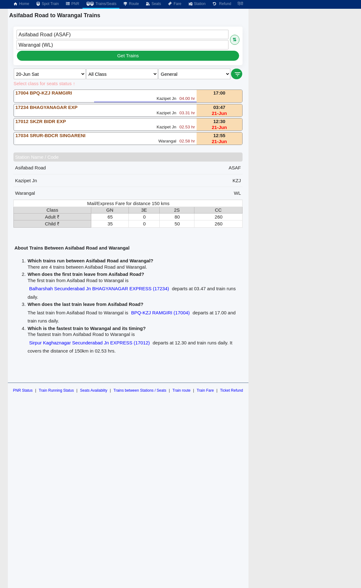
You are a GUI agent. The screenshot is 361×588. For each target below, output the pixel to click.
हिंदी (240, 4)
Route (131, 4)
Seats (153, 4)
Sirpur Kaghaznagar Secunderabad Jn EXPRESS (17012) (89, 342)
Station (196, 4)
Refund (221, 4)
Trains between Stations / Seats (139, 390)
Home (21, 4)
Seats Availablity (93, 390)
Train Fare (205, 390)
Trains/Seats (101, 4)
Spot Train (47, 4)
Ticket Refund (231, 390)
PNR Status (23, 390)
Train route (182, 390)
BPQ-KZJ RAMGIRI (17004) (160, 312)
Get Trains (128, 55)
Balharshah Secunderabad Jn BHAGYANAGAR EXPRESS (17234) (99, 288)
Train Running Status (56, 390)
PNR (72, 4)
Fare (174, 4)
